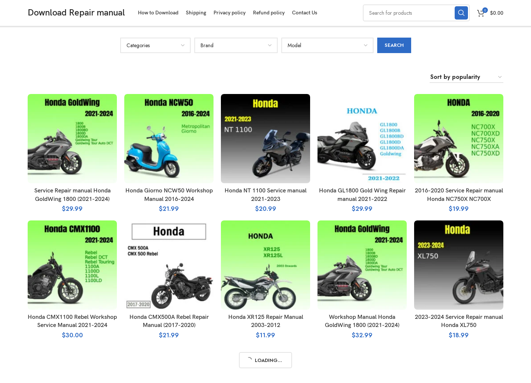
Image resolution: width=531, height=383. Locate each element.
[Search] (416, 12)
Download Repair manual (76, 12)
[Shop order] (466, 77)
